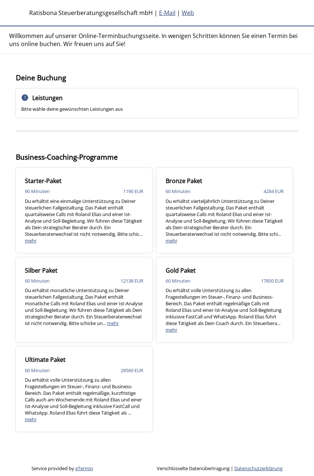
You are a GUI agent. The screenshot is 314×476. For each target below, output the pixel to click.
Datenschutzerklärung (258, 468)
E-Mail (167, 13)
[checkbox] (84, 210)
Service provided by (62, 468)
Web (188, 13)
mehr (31, 240)
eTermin (84, 468)
